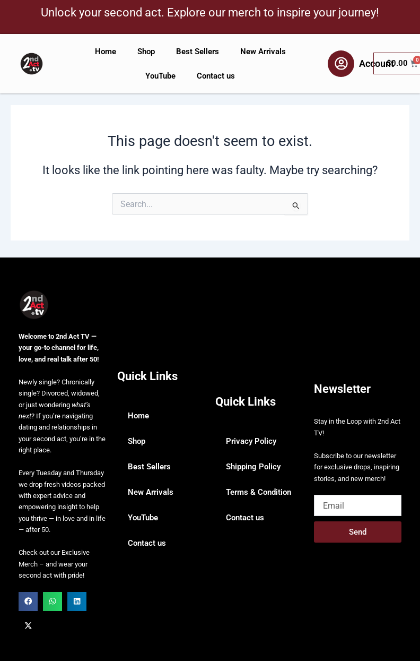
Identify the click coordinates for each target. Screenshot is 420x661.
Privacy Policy (251, 441)
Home (105, 51)
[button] (28, 601)
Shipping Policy (253, 466)
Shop (146, 51)
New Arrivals (263, 51)
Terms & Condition (258, 492)
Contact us (216, 76)
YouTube (160, 76)
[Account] (341, 63)
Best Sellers (197, 51)
